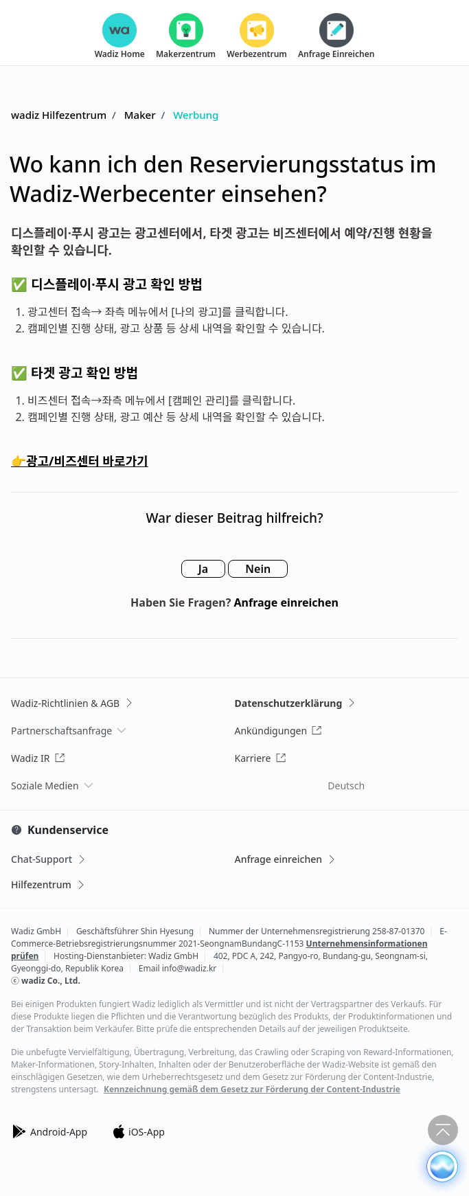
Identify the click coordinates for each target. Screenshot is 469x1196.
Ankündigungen (279, 730)
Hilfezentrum (49, 884)
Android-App (49, 1131)
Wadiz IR (38, 758)
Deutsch (346, 785)
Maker (140, 115)
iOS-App (138, 1131)
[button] (442, 1166)
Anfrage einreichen (286, 602)
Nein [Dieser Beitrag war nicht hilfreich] (258, 568)
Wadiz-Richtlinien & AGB (73, 703)
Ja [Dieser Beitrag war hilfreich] (203, 568)
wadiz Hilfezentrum (58, 115)
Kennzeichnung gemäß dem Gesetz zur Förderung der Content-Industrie (252, 1089)
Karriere (260, 758)
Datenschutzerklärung (296, 703)
